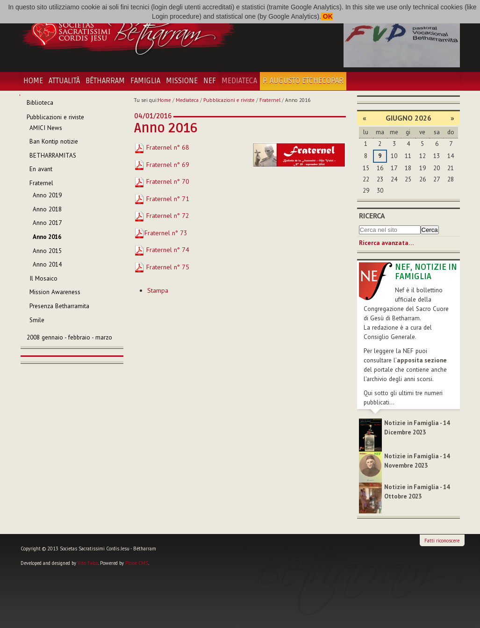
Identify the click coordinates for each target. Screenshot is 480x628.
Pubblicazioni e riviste (229, 100)
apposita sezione (422, 360)
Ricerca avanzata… (386, 243)
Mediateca (239, 81)
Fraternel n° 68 (161, 147)
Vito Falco (88, 563)
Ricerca (372, 215)
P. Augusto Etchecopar (303, 81)
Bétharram (105, 81)
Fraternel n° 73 (165, 233)
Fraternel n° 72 (161, 215)
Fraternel (269, 100)
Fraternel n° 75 (161, 267)
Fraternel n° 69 (161, 164)
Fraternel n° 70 (161, 181)
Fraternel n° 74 (161, 249)
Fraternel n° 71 (161, 199)
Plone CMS (136, 563)
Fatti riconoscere (441, 540)
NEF (209, 81)
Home (33, 81)
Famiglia (145, 81)
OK (327, 16)
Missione (182, 81)
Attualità (64, 81)
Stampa (157, 290)
